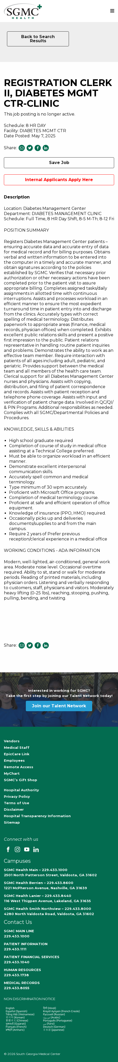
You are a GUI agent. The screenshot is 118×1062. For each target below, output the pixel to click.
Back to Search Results (38, 38)
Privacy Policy (17, 796)
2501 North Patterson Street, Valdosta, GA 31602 (50, 875)
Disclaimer (14, 809)
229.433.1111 (15, 949)
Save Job (59, 162)
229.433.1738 (16, 975)
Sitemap (12, 822)
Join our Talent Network (59, 705)
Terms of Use (16, 803)
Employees (14, 760)
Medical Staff (16, 747)
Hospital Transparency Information (37, 816)
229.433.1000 (16, 936)
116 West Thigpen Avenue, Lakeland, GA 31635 (47, 901)
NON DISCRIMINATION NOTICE (29, 999)
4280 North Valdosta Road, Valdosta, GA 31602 (49, 914)
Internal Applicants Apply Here (59, 179)
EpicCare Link (16, 754)
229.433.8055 (16, 988)
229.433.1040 (16, 962)
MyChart (12, 773)
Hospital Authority (21, 790)
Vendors (12, 741)
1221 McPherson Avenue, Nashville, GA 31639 (45, 888)
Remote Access (18, 767)
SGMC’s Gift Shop (20, 780)
